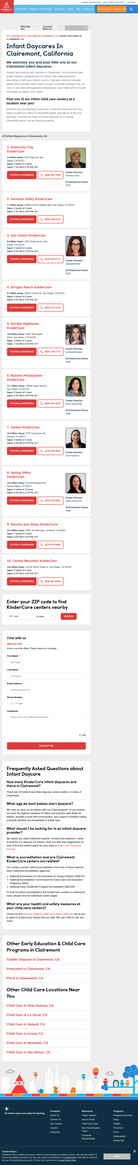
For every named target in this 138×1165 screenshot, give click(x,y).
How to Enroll (88, 1119)
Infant (116, 1119)
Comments (12, 711)
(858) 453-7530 (50, 175)
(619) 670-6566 (50, 500)
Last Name (46, 674)
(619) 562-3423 (50, 451)
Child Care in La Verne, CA (27, 1015)
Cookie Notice (70, 1157)
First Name (46, 660)
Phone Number (46, 701)
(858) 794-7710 (50, 351)
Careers (54, 1128)
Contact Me (46, 746)
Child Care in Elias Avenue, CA (30, 1005)
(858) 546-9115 (50, 219)
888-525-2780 (14, 644)
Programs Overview (122, 1115)
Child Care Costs (90, 1124)
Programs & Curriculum (41, 9)
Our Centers (21, 9)
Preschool (118, 1128)
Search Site (131, 10)
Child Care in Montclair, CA (27, 1043)
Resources (60, 9)
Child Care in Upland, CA (26, 1024)
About (70, 9)
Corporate (55, 1132)
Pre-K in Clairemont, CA (25, 978)
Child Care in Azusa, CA (25, 1033)
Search (68, 616)
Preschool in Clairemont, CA (28, 969)
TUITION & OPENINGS (22, 175)
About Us (54, 1115)
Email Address (46, 688)
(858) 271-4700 (50, 307)
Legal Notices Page (68, 1160)
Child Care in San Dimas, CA (28, 1052)
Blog (78, 9)
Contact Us (88, 9)
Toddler (116, 1124)
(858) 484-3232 (50, 403)
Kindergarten (119, 1136)
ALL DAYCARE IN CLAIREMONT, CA (40, 36)
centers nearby (110, 9)
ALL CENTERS (13, 36)
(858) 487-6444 (50, 581)
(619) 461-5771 (50, 259)
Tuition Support (89, 1115)
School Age (118, 1140)
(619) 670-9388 (50, 544)
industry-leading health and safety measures (48, 913)
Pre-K (116, 1132)
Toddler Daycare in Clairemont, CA (33, 959)
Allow (117, 1156)
